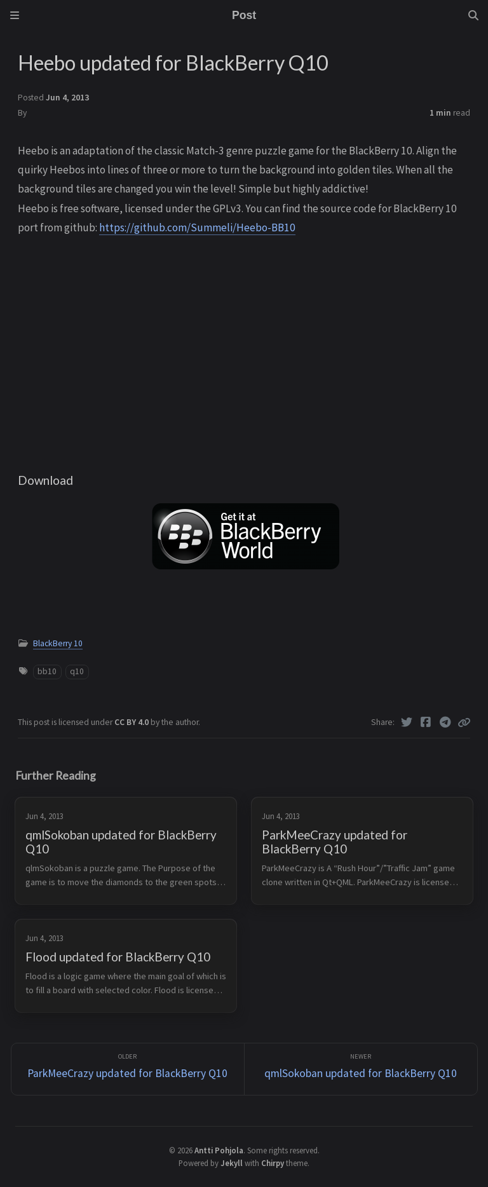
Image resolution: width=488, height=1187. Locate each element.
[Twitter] (407, 722)
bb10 (47, 671)
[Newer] (361, 1069)
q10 (77, 671)
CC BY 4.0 (132, 722)
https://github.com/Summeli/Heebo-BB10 (197, 227)
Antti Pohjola (218, 1150)
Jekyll (231, 1163)
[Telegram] (445, 722)
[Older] (128, 1069)
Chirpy (272, 1163)
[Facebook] (426, 722)
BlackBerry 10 (58, 643)
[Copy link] (464, 722)
